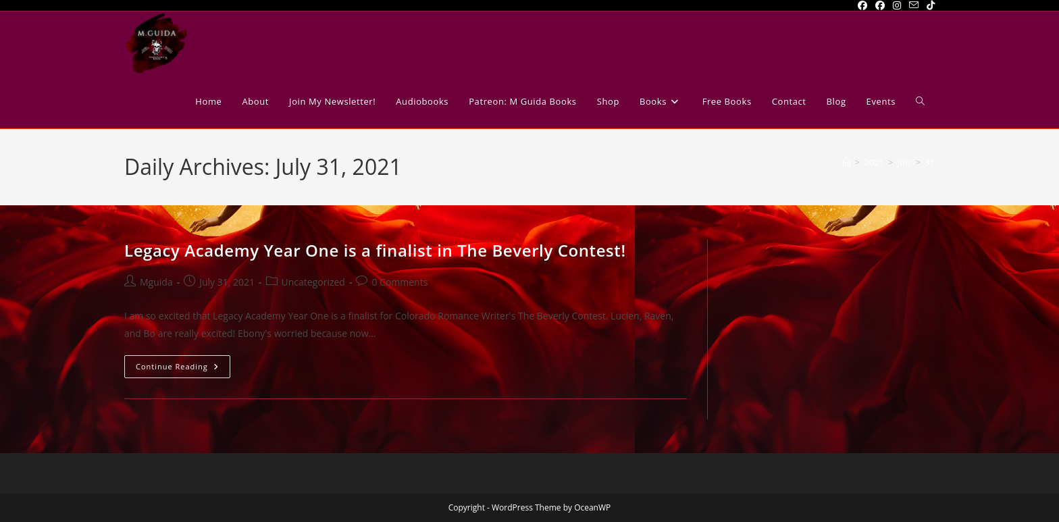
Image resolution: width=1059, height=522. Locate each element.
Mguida (156, 282)
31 (930, 162)
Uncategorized (313, 282)
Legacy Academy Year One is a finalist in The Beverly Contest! (375, 250)
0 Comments (399, 282)
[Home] (846, 162)
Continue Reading (183, 369)
